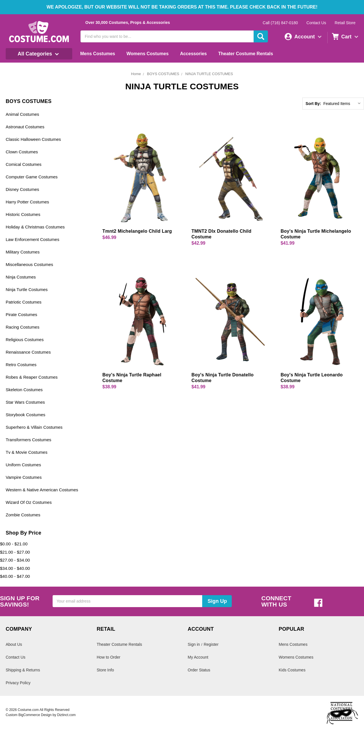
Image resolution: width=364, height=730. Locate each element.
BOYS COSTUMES (163, 74)
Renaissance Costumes (28, 352)
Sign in (194, 644)
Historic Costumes (23, 214)
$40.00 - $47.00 (15, 576)
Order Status (199, 670)
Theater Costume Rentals (245, 53)
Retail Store (345, 22)
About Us (14, 644)
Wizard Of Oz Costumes (29, 502)
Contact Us (316, 22)
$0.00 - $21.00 (14, 543)
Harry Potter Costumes (27, 201)
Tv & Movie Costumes (26, 452)
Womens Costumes (148, 53)
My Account (198, 657)
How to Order (108, 657)
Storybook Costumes (25, 414)
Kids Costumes (292, 670)
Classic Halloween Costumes (33, 139)
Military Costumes (23, 251)
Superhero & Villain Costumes (34, 427)
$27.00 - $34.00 (15, 560)
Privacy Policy (18, 682)
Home (136, 74)
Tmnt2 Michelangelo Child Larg (137, 231)
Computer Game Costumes (32, 176)
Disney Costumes (22, 189)
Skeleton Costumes (24, 389)
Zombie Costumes (23, 514)
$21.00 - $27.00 (15, 552)
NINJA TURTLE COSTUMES (209, 74)
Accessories (193, 53)
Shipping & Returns (23, 670)
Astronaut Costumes (25, 126)
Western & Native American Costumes (42, 489)
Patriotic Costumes (24, 302)
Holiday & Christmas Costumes (35, 226)
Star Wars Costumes (25, 402)
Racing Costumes (22, 327)
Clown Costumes (22, 151)
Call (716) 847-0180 (280, 22)
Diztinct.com (66, 715)
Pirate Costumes (21, 314)
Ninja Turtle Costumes (27, 289)
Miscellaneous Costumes (29, 264)
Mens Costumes (97, 53)
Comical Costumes (24, 164)
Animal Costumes (22, 114)
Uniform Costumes (23, 464)
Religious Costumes (25, 339)
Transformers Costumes (28, 439)
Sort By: (313, 103)
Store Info (105, 670)
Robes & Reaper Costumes (32, 377)
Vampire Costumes (24, 477)
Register (211, 644)
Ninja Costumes (21, 277)
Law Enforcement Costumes (32, 239)
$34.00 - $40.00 (15, 568)
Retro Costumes (21, 364)
